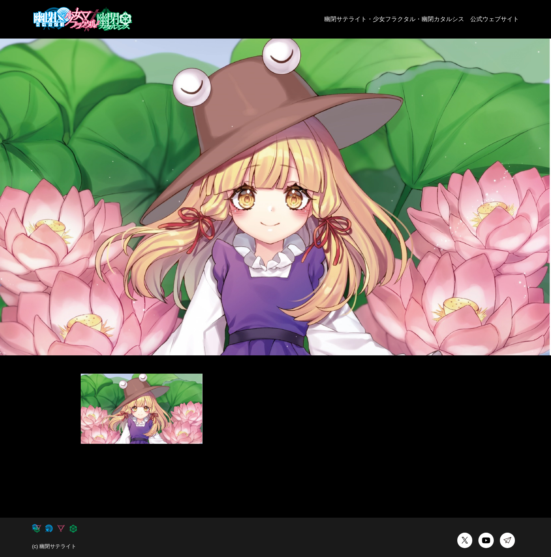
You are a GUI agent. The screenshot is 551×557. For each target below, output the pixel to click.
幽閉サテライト (345, 18)
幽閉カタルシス (443, 18)
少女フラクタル (394, 18)
